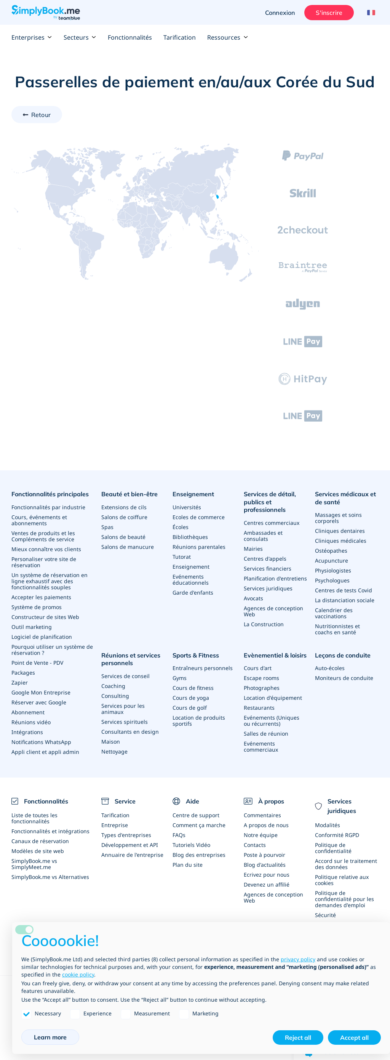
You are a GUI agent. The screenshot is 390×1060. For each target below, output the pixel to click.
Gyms (180, 678)
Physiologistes (333, 570)
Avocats (253, 598)
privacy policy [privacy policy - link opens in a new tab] (298, 959)
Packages (23, 672)
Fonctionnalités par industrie (48, 507)
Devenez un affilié (266, 884)
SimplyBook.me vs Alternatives (50, 876)
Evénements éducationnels (191, 579)
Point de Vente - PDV (37, 662)
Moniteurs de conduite (344, 678)
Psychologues (332, 580)
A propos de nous (266, 825)
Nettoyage (114, 751)
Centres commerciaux (271, 522)
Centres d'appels (265, 558)
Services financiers (267, 568)
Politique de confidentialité (333, 848)
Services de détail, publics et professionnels (270, 502)
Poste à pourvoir (264, 854)
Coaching (113, 686)
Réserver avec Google (38, 702)
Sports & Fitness (196, 655)
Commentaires (262, 815)
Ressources (227, 37)
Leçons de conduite (343, 655)
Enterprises (31, 37)
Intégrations (27, 732)
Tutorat (182, 556)
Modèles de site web (37, 851)
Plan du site (188, 864)
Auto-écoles (330, 668)
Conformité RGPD (337, 835)
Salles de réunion (266, 733)
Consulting (115, 695)
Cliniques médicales (340, 540)
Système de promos (36, 607)
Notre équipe (261, 835)
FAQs (179, 835)
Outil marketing (31, 626)
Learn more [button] (50, 1037)
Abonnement (28, 712)
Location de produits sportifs (199, 720)
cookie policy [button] (78, 974)
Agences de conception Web (273, 611)
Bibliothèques (190, 536)
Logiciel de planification (41, 636)
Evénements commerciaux (261, 746)
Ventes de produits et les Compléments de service (43, 536)
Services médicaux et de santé (345, 498)
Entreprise (114, 825)
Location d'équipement (273, 697)
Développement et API (129, 844)
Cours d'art (258, 668)
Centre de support (196, 815)
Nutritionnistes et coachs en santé (337, 629)
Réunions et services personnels (130, 659)
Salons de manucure (127, 546)
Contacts (255, 844)
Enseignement (193, 494)
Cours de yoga (191, 697)
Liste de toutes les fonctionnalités (34, 818)
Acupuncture (331, 560)
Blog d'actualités (265, 864)
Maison (110, 741)
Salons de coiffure (124, 517)
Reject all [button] (298, 1037)
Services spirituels (124, 721)
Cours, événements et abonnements (39, 520)
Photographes (262, 687)
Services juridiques (268, 588)
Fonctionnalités (130, 37)
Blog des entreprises (199, 854)
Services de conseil (125, 676)
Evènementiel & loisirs (275, 655)
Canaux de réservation (40, 841)
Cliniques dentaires (340, 530)
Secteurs (80, 37)
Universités (187, 507)
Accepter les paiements (41, 597)
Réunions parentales (199, 546)
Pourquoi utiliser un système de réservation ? (52, 649)
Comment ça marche (199, 825)
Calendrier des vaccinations (334, 613)
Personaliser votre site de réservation (43, 562)
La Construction (264, 624)
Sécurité (325, 915)
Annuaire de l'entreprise (132, 854)
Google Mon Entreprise (40, 692)
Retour (41, 115)
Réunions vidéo (31, 722)
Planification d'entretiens (275, 578)
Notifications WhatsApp (41, 742)
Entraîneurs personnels (203, 668)
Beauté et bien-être (129, 494)
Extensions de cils (124, 507)
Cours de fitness (193, 687)
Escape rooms (261, 678)
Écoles (181, 527)
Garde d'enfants (193, 592)
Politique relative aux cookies (342, 880)
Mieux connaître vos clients (46, 549)
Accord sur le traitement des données (346, 864)
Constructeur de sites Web (45, 617)
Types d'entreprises (126, 835)
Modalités (327, 825)
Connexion (280, 12)
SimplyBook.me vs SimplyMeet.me (34, 864)
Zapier (19, 682)
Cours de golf (190, 707)
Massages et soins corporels (338, 517)
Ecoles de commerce (199, 517)
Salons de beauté (123, 536)
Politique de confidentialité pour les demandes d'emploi (344, 899)
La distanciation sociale (344, 600)
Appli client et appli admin (45, 751)
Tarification (179, 37)
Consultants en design (130, 731)
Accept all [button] (354, 1037)
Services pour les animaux (123, 708)
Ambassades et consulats (263, 535)
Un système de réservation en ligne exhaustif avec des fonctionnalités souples (49, 581)
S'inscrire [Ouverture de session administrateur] (329, 12)
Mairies (253, 548)
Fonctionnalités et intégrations (50, 831)
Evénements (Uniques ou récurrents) (271, 720)
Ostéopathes (331, 550)
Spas (107, 527)
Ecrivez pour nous (266, 874)
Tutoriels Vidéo (191, 844)
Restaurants (259, 707)
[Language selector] (370, 12)
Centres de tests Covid (343, 590)
